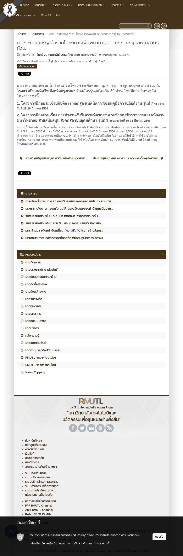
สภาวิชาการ (32, 462)
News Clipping (32, 372)
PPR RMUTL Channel (38, 505)
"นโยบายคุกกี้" (102, 543)
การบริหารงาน (63, 5)
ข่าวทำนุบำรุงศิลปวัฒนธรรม (40, 350)
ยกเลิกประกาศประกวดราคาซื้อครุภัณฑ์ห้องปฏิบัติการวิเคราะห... (62, 237)
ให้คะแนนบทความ (27, 66)
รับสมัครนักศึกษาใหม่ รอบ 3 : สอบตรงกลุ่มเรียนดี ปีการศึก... (61, 223)
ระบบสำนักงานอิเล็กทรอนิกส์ (41, 486)
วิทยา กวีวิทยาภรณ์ (85, 55)
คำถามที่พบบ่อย (34, 449)
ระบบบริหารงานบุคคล (37, 477)
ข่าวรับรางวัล (31, 299)
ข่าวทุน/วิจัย (30, 306)
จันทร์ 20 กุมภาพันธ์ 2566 (52, 55)
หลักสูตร (118, 5)
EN (58, 15)
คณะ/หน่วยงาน (140, 5)
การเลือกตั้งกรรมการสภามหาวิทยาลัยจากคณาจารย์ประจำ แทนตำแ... (66, 201)
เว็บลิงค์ (29, 454)
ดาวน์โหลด (26, 15)
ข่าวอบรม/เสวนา (33, 320)
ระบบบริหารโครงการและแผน (41, 482)
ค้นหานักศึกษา (33, 440)
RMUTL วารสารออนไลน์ (38, 365)
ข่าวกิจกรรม (30, 262)
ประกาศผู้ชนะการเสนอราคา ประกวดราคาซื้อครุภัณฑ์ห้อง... (128, 158)
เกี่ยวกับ (41, 5)
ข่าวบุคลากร (30, 313)
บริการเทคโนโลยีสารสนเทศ (40, 501)
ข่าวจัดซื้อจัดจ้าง (33, 284)
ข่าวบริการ (29, 328)
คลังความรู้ (29, 335)
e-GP (46, 15)
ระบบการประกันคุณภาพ (39, 490)
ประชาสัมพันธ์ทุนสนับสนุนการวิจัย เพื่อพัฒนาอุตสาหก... (53, 158)
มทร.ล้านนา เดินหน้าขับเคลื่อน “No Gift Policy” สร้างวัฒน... (61, 230)
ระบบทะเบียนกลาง (35, 473)
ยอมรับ (159, 536)
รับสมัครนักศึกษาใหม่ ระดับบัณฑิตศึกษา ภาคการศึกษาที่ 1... (60, 216)
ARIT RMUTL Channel (39, 510)
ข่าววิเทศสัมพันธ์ (33, 342)
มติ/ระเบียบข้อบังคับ (92, 5)
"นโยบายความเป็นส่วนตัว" (73, 543)
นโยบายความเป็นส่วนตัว (38, 495)
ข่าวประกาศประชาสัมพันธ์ (38, 269)
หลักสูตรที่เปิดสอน (35, 445)
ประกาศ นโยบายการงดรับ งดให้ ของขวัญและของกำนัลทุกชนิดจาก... (66, 208)
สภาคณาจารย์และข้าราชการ (41, 467)
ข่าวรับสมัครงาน (33, 291)
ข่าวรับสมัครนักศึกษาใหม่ (38, 276)
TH (157, 26)
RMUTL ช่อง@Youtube (38, 357)
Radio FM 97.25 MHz (38, 514)
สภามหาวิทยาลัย (34, 458)
